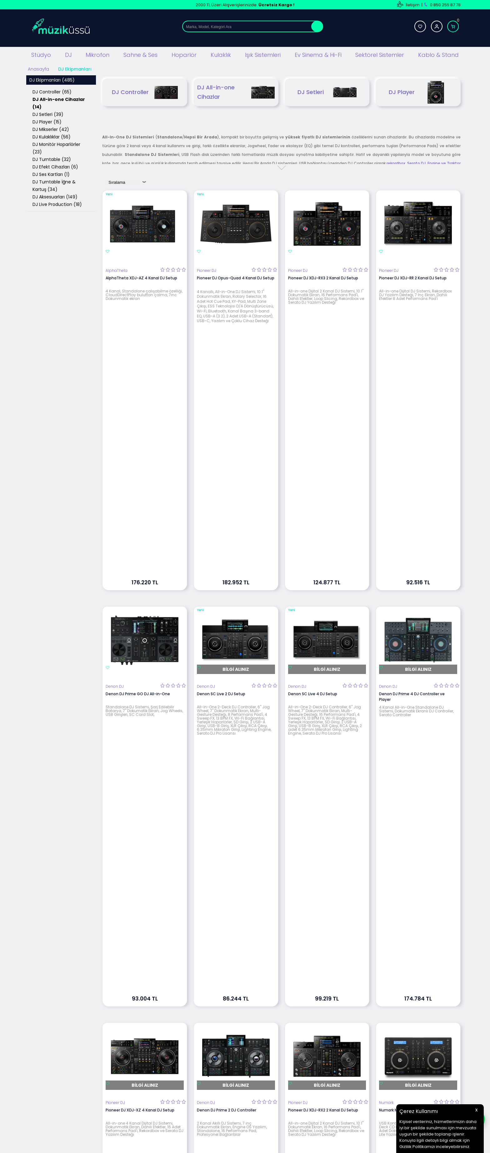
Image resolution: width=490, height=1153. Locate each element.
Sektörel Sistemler (379, 54)
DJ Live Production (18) (57, 203)
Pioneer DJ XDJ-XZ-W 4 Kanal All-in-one (144, 804)
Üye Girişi (366, 1038)
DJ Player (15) (47, 121)
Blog (289, 1038)
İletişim (413, 5)
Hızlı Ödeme (296, 1085)
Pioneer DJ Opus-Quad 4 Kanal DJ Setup (235, 277)
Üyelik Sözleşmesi (228, 1038)
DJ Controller (145, 91)
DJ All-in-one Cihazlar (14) (58, 102)
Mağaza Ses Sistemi (158, 1095)
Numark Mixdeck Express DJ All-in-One (415, 628)
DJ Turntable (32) (51, 158)
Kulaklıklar (148, 1076)
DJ (68, 54)
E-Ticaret (226, 1145)
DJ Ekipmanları (152, 1038)
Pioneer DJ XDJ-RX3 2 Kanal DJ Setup (323, 277)
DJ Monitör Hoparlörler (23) (56, 147)
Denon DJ (115, 445)
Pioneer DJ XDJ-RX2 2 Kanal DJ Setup (323, 628)
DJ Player (418, 91)
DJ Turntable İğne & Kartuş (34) (54, 185)
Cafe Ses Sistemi (155, 1113)
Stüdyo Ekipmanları (157, 1029)
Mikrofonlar (149, 1057)
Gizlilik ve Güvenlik (229, 1067)
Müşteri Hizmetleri (302, 1067)
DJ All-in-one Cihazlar (236, 91)
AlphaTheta (117, 270)
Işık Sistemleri (263, 54)
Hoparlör (184, 54)
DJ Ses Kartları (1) (51, 173)
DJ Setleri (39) (47, 113)
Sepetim (293, 1076)
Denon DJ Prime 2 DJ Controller (226, 628)
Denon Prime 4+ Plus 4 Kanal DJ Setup (233, 804)
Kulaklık (221, 54)
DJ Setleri (327, 91)
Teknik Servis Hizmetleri (307, 1029)
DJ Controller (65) (52, 91)
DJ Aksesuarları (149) (55, 196)
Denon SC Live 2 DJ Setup (221, 453)
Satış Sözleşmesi (228, 1048)
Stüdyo (41, 54)
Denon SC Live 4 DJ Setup (312, 453)
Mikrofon (97, 54)
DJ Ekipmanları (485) (52, 79)
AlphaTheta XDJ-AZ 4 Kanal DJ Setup (141, 277)
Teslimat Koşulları (229, 1029)
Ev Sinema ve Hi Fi (155, 1085)
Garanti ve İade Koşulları (235, 1057)
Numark (386, 621)
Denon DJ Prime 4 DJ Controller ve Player (412, 455)
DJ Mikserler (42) (50, 128)
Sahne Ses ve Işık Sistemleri (165, 1048)
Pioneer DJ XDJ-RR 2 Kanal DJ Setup (413, 277)
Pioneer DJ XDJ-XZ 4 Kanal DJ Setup (140, 628)
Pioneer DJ (206, 270)
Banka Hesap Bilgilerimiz (308, 1057)
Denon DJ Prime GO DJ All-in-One (138, 453)
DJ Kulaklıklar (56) (51, 136)
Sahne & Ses (140, 54)
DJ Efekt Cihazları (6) (55, 166)
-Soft (210, 1145)
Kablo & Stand (438, 54)
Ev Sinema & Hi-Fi (318, 54)
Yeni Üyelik (368, 1029)
